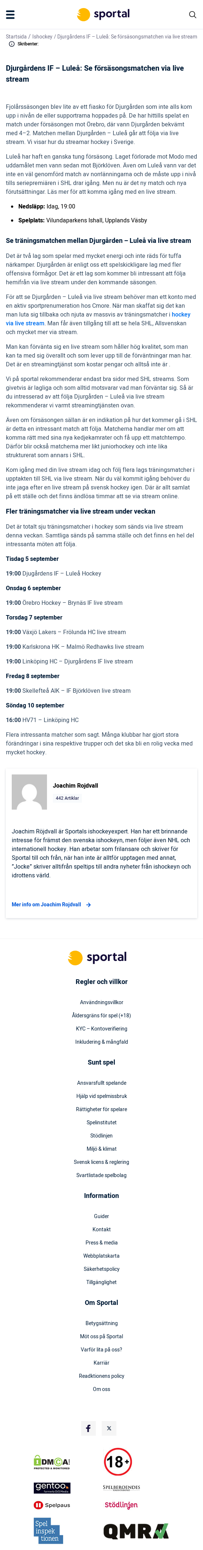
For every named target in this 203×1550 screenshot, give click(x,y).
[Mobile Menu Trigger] (12, 14)
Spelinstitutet (102, 1123)
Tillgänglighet (101, 1282)
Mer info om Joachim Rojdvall (52, 904)
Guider (101, 1216)
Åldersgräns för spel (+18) (101, 1016)
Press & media (102, 1243)
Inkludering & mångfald (101, 1042)
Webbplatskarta (101, 1256)
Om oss (101, 1389)
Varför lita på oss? (101, 1350)
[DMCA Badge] (67, 1462)
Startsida (16, 37)
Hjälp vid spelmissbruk (101, 1096)
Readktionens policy (101, 1376)
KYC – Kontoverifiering (101, 1029)
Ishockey (42, 37)
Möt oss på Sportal (101, 1336)
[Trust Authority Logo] (67, 1488)
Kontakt (102, 1229)
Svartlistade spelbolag (101, 1175)
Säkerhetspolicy (102, 1269)
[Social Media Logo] (88, 1428)
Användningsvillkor (101, 1002)
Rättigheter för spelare (101, 1109)
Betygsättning (102, 1323)
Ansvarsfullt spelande (101, 1083)
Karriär (101, 1363)
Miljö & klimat (102, 1149)
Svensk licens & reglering (101, 1162)
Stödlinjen (101, 1136)
